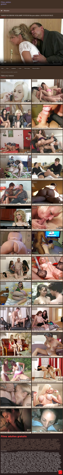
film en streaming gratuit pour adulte (15, 446)
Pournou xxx (13, 466)
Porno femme (19, 459)
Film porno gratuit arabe (41, 459)
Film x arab (43, 458)
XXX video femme (50, 457)
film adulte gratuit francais (41, 442)
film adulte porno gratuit (22, 443)
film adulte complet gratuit (16, 441)
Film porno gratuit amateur (45, 455)
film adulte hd (11, 443)
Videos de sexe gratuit (46, 470)
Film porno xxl (32, 453)
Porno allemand (25, 462)
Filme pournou (32, 455)
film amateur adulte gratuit (29, 445)
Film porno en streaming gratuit (10, 468)
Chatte (2, 68)
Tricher (20, 68)
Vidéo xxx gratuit (43, 461)
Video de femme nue (21, 453)
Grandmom (13, 68)
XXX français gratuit (55, 459)
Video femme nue (6, 455)
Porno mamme (21, 457)
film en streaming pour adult (34, 446)
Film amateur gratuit (56, 462)
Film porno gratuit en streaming (26, 471)
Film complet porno (15, 461)
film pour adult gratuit (42, 448)
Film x (34, 464)
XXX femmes (31, 457)
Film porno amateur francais (27, 467)
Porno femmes (40, 457)
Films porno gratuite (43, 453)
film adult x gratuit (46, 440)
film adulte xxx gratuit (46, 444)
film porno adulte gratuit (39, 447)
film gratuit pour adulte (12, 447)
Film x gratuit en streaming (19, 455)
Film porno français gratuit (41, 454)
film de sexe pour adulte (44, 445)
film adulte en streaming (42, 441)
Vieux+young (27, 68)
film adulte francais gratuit (37, 441)
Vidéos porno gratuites (29, 463)
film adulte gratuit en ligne (26, 442)
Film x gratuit (45, 462)
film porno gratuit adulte (53, 447)
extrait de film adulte (17, 439)
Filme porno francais (33, 470)
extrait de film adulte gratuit (32, 439)
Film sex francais (29, 459)
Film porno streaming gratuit (13, 454)
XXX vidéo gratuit (41, 471)
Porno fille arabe (6, 467)
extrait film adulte (46, 439)
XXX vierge (39, 467)
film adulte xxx (34, 444)
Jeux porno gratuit (55, 466)
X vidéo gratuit (13, 472)
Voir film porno (45, 466)
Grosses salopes (12, 457)
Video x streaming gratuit (12, 462)
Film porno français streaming (45, 464)
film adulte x (14, 444)
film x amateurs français (8, 453)
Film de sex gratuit (17, 458)
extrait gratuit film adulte (17, 440)
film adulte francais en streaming (20, 441)
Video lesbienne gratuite (24, 466)
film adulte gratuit (12, 442)
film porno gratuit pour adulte (9, 448)
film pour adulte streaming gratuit (47, 449)
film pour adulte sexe (31, 449)
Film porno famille (27, 454)
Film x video (14, 467)
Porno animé (18, 463)
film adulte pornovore (36, 443)
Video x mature (28, 458)
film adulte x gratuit (24, 444)
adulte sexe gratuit (6, 439)
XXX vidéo (36, 458)
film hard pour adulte (25, 447)
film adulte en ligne (29, 441)
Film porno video (52, 471)
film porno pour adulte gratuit (26, 448)
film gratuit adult (47, 446)
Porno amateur (33, 468)
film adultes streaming (14, 445)
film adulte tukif (5, 444)
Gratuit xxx (58, 467)
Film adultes (34, 461)
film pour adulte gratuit (18, 449)
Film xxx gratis (9, 470)
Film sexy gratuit (54, 454)
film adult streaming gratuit (32, 440)
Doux (7, 68)
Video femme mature (53, 458)
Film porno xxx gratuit (44, 468)
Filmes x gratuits (22, 472)
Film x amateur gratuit (7, 463)
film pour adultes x (36, 68)
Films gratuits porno (20, 470)
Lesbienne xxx (24, 468)
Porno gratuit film (49, 467)
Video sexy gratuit (35, 462)
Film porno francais (51, 463)
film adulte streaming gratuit (51, 443)
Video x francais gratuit (8, 459)
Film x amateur (27, 464)
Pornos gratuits (40, 463)
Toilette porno (5, 461)
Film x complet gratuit (16, 464)
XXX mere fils (26, 461)
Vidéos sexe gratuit (11, 471)
